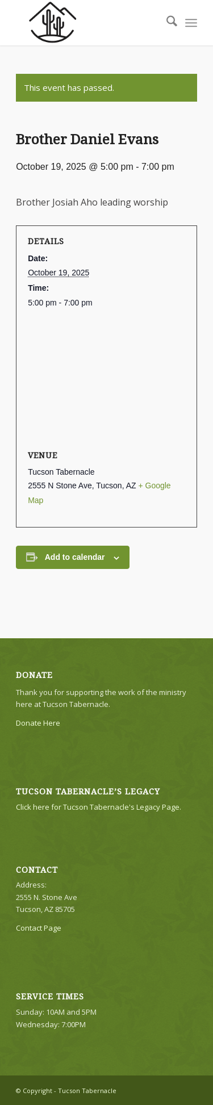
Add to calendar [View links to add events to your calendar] (75, 557)
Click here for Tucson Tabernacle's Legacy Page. (98, 807)
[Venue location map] (106, 379)
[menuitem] (166, 22)
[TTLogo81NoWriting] (88, 22)
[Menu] (191, 22)
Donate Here (38, 723)
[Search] (166, 22)
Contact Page (38, 928)
